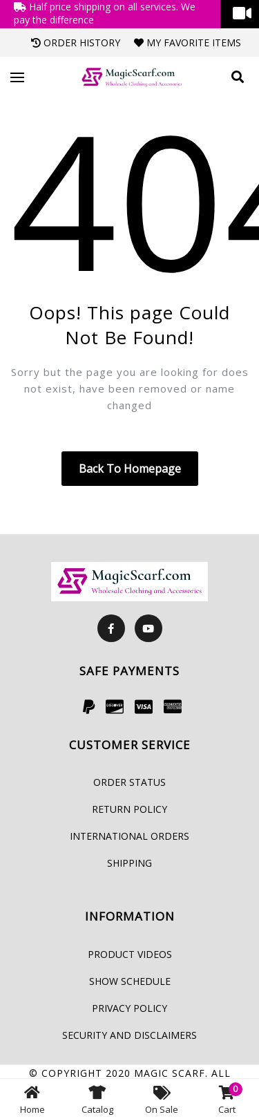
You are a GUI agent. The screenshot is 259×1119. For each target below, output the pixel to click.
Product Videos (130, 954)
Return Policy (129, 809)
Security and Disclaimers (129, 1035)
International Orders (129, 836)
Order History (75, 42)
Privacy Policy (129, 1008)
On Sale (161, 1099)
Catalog (97, 1099)
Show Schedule (130, 981)
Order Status (129, 782)
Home (32, 1099)
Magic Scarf (169, 1073)
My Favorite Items (187, 42)
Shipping (129, 862)
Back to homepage (130, 468)
